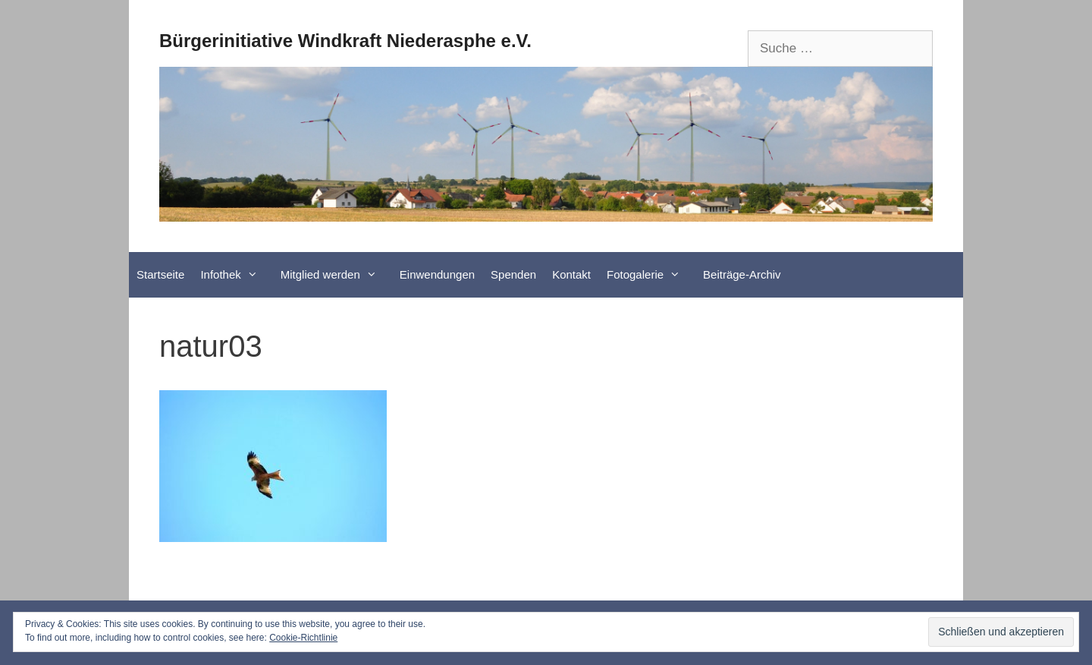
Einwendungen (437, 274)
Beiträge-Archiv (742, 274)
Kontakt (571, 274)
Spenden (513, 274)
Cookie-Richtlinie (303, 637)
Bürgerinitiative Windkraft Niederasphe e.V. (345, 40)
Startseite (160, 274)
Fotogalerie (651, 275)
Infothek (236, 275)
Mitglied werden (336, 275)
